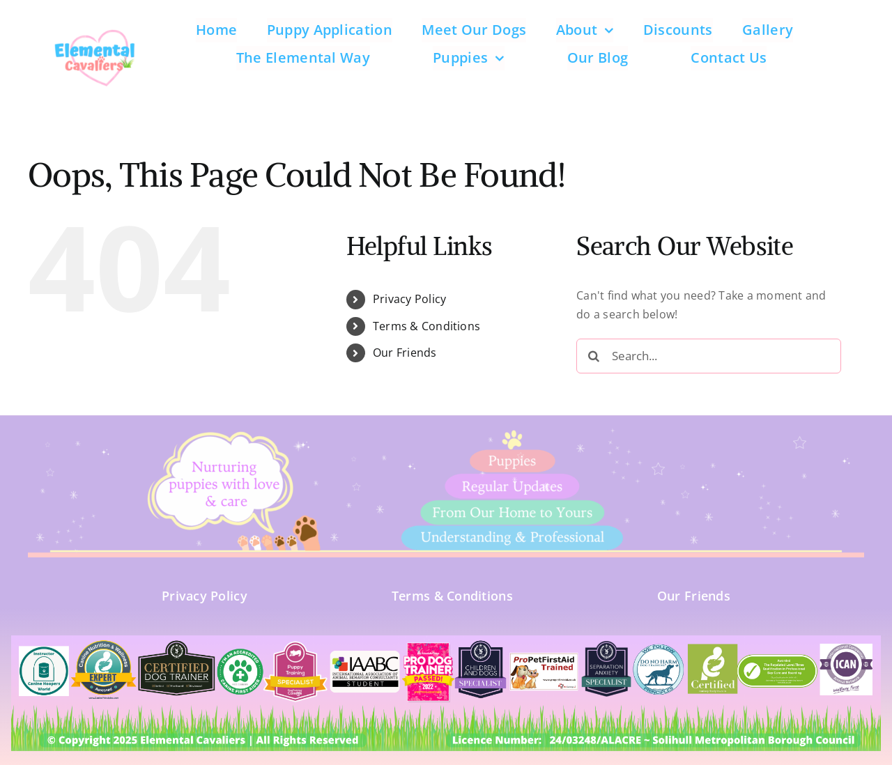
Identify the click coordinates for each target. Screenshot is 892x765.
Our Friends (405, 352)
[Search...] (708, 356)
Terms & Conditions (426, 326)
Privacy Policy (409, 299)
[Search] (593, 356)
